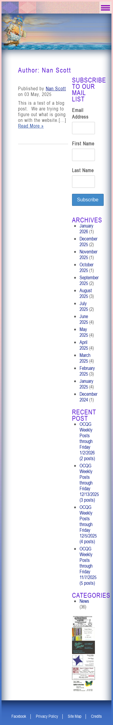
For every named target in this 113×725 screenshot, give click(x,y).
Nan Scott (56, 88)
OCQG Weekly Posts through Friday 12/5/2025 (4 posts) (88, 524)
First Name (83, 143)
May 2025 (84, 332)
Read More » (31, 125)
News (84, 601)
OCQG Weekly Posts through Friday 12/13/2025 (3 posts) (89, 482)
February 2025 (87, 371)
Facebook (18, 716)
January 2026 (86, 228)
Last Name (83, 170)
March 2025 (85, 358)
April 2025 (84, 345)
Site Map (74, 716)
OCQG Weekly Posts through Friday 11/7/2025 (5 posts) (88, 565)
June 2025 (84, 319)
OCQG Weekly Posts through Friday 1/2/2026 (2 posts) (87, 441)
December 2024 (88, 397)
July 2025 (84, 306)
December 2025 (88, 241)
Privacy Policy (47, 716)
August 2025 (86, 293)
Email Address (80, 113)
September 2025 (89, 280)
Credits (96, 716)
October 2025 (86, 267)
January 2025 (86, 384)
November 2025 (88, 254)
